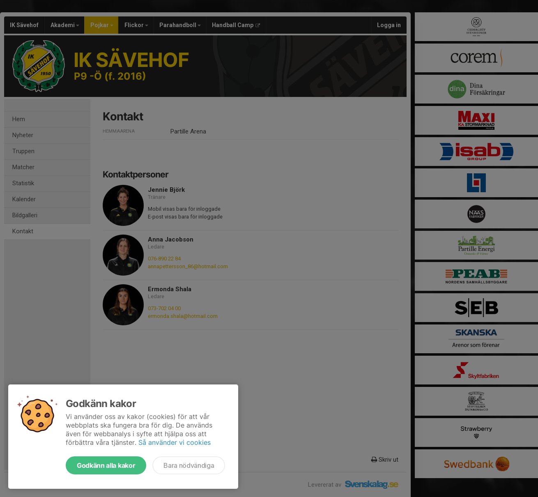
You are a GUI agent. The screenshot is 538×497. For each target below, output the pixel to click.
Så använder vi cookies (174, 442)
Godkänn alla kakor (106, 465)
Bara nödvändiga (188, 465)
